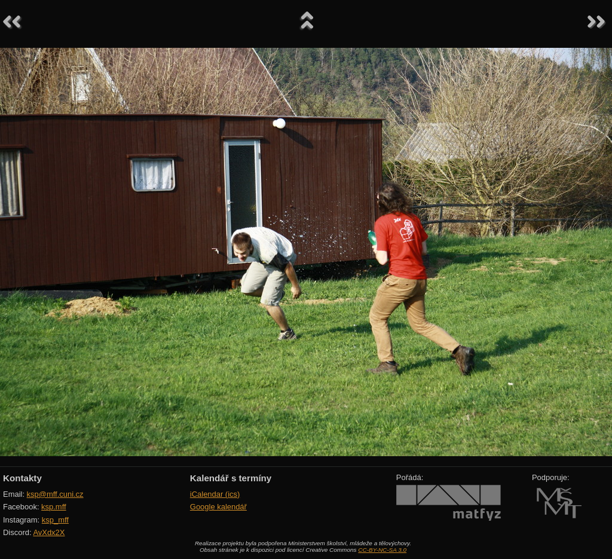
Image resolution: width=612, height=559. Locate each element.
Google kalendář (218, 506)
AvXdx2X (49, 532)
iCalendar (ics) (215, 494)
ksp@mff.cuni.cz (55, 494)
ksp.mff (53, 506)
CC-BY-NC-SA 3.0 (382, 549)
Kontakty (22, 478)
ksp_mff (55, 519)
